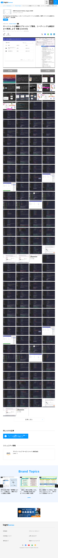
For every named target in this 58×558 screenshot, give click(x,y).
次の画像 (48, 70)
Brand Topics (18, 5)
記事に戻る (29, 419)
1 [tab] (29, 497)
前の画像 (10, 70)
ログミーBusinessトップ (8, 5)
